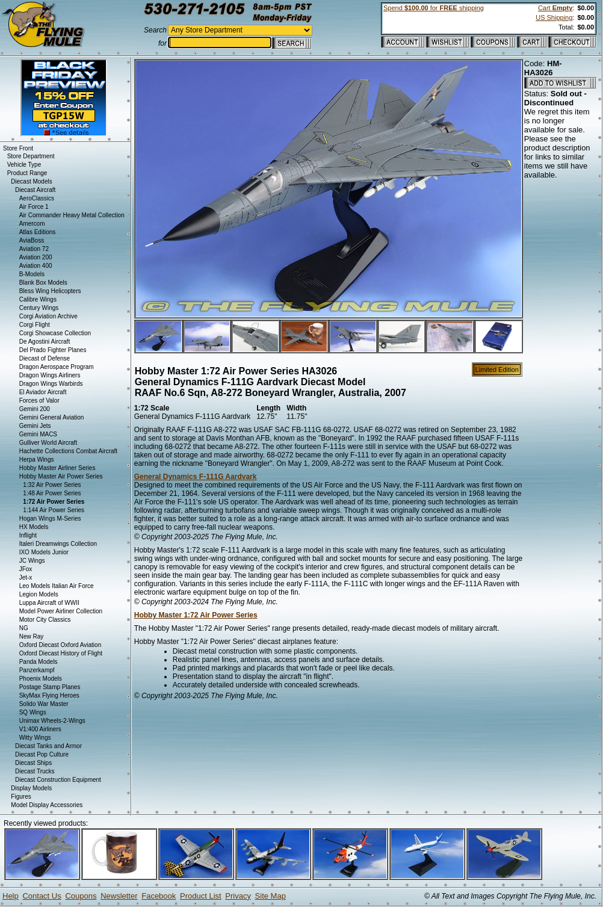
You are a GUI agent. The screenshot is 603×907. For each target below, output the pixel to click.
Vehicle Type (24, 164)
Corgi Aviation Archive (48, 316)
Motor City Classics (45, 619)
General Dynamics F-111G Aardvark (195, 476)
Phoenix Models (40, 678)
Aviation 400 (35, 265)
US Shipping (554, 17)
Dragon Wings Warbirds (51, 383)
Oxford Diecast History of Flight (60, 653)
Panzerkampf (37, 670)
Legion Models (38, 594)
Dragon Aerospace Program (56, 367)
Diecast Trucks (35, 771)
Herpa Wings (36, 459)
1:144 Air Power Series (53, 510)
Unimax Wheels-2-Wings (52, 720)
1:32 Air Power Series (52, 484)
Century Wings (39, 308)
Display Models (31, 788)
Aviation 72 (34, 249)
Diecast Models (31, 181)
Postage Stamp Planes (50, 687)
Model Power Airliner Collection (60, 611)
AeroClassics (36, 198)
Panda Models (38, 661)
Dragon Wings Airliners (50, 375)
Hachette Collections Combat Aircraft (68, 451)
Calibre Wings (38, 299)
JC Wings (32, 560)
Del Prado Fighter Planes (53, 350)
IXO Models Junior (44, 552)
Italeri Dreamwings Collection (58, 543)
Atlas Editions (37, 232)
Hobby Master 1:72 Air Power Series (196, 615)
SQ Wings (32, 712)
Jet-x (25, 577)
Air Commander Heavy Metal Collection (72, 215)
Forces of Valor (39, 400)
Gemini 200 (34, 409)
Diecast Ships (33, 763)
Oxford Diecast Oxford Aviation (60, 645)
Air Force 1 (34, 206)
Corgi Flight (34, 324)
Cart (555, 7)
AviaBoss (32, 240)
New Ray (31, 636)
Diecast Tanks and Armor (48, 746)
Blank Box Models (43, 282)
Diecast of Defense (44, 358)
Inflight (28, 535)
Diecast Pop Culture (42, 754)
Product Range (27, 173)
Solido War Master (44, 704)
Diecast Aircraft (35, 190)
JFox (25, 569)
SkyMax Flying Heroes (49, 695)
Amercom (32, 223)
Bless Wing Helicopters (50, 291)
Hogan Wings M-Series (50, 518)
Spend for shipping (433, 7)
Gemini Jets (35, 426)
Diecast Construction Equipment (58, 779)
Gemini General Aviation (51, 417)
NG (23, 628)
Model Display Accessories (46, 805)
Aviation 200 (35, 257)
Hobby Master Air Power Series (61, 476)
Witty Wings (35, 737)
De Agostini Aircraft (44, 341)
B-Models (32, 274)
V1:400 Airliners (40, 729)
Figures (21, 796)
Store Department (31, 156)
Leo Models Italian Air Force (56, 586)
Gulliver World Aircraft (48, 442)
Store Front (18, 148)
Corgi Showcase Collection (55, 333)
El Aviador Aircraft (43, 392)
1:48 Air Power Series (52, 493)
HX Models (34, 527)
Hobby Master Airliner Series (57, 468)
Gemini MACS (38, 434)
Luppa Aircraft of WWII (49, 602)
